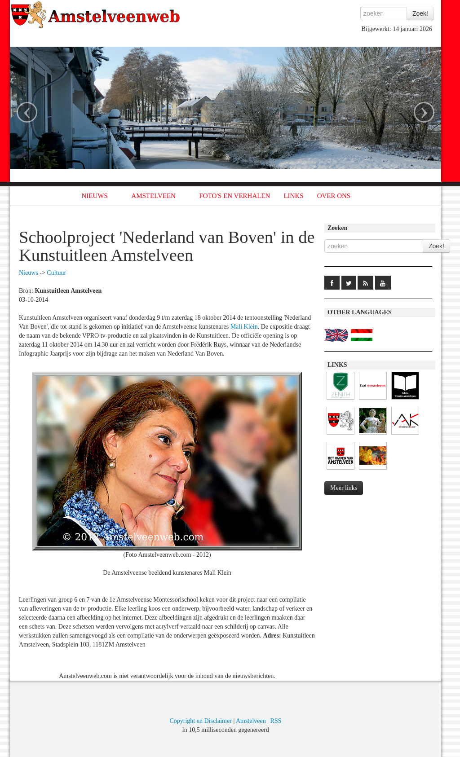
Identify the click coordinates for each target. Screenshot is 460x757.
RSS (276, 720)
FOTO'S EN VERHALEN (234, 195)
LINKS (293, 195)
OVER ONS (334, 195)
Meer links (343, 487)
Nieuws (28, 272)
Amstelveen (251, 720)
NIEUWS (95, 195)
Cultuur (56, 272)
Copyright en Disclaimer (200, 720)
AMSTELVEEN (153, 195)
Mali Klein (244, 326)
